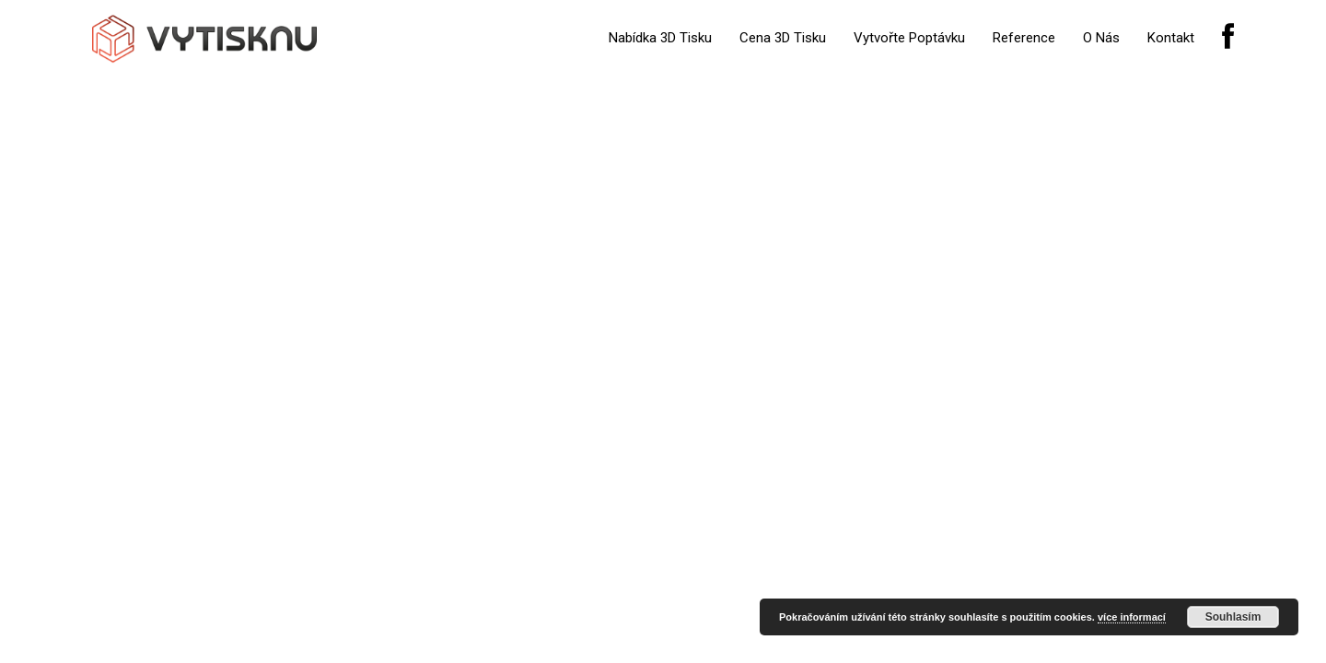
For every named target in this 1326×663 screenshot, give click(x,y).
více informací (1132, 616)
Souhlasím (1233, 617)
